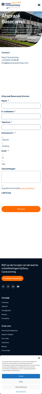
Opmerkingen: (8, 168)
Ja (2, 158)
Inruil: (5, 151)
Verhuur (4, 314)
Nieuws (4, 346)
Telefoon (6, 122)
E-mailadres (8, 111)
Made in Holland (7, 334)
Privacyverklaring (21, 391)
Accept (21, 376)
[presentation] (16, 199)
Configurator (6, 310)
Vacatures (5, 342)
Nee (3, 164)
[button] (39, 358)
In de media (5, 350)
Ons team (5, 338)
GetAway (5, 146)
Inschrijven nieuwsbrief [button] (12, 278)
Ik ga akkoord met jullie (17, 188)
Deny (21, 381)
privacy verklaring (27, 188)
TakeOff (5, 140)
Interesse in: (8, 133)
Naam (5, 100)
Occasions (5, 318)
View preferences (21, 387)
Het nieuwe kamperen (9, 330)
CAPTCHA (6, 193)
